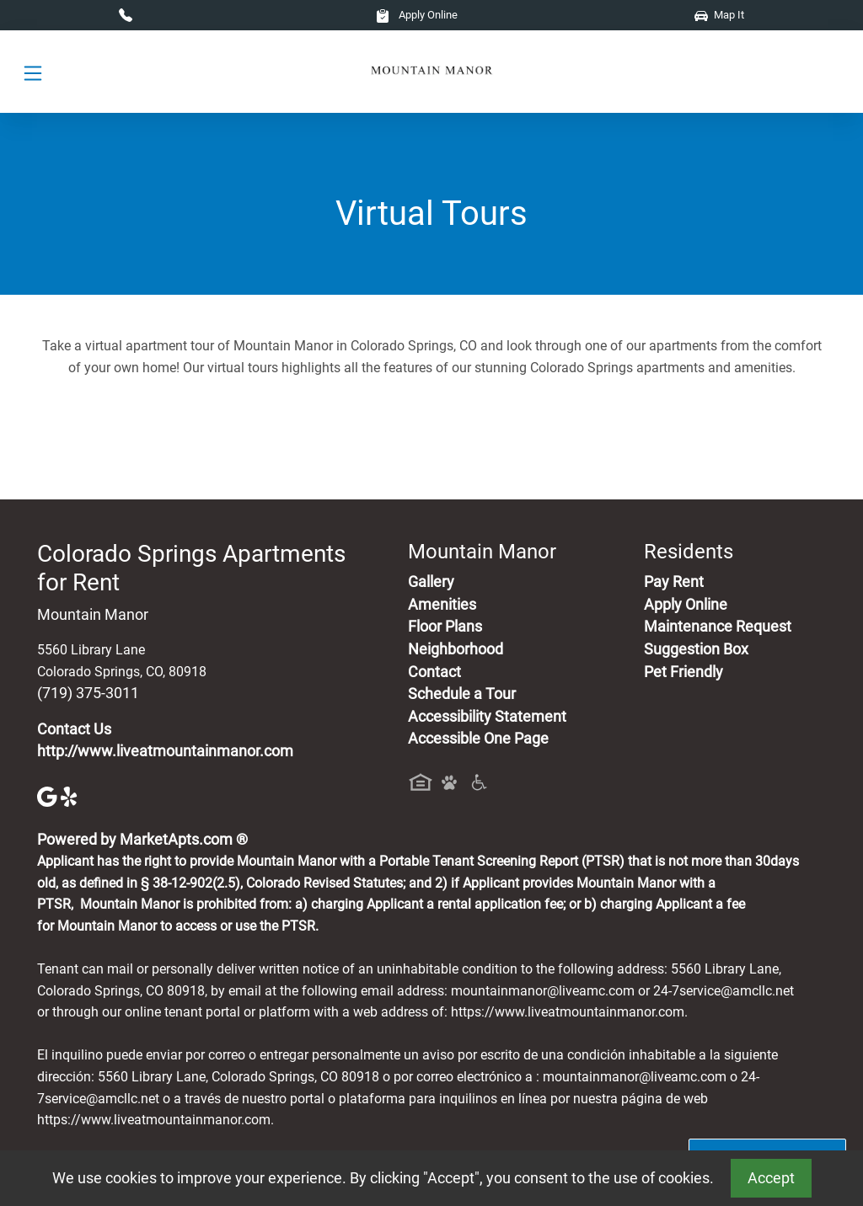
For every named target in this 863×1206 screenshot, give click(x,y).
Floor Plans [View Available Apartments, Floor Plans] (445, 626)
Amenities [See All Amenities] (442, 604)
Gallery (431, 582)
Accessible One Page (478, 738)
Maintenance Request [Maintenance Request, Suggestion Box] (717, 626)
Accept (771, 1178)
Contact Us (74, 729)
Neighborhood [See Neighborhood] (455, 649)
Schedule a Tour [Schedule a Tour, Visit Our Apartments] (462, 694)
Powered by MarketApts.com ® (142, 839)
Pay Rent (674, 582)
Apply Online (417, 14)
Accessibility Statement (487, 716)
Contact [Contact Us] (434, 672)
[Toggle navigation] (33, 72)
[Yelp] (71, 795)
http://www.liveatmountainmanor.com (165, 751)
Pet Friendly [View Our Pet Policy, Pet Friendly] (683, 672)
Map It (719, 14)
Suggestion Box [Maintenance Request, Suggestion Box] (696, 649)
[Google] (49, 795)
